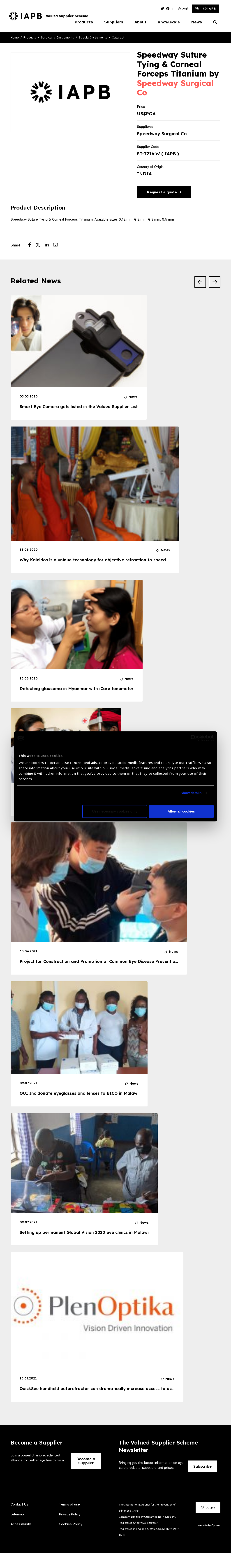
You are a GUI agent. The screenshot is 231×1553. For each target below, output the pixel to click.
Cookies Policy (70, 1524)
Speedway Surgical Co (175, 87)
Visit (205, 8)
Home (15, 37)
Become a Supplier (85, 1461)
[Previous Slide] (200, 282)
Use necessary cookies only (114, 811)
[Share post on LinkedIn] (49, 245)
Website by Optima (209, 1525)
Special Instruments (93, 37)
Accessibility (21, 1524)
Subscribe (202, 1466)
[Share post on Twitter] (40, 245)
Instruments (65, 37)
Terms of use (69, 1504)
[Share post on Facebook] (32, 245)
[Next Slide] (214, 282)
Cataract (118, 37)
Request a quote (164, 192)
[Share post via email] (57, 245)
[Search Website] (215, 22)
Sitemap (17, 1514)
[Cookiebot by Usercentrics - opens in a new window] (194, 738)
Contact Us (19, 1504)
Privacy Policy (69, 1514)
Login (183, 8)
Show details (191, 793)
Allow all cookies (181, 811)
